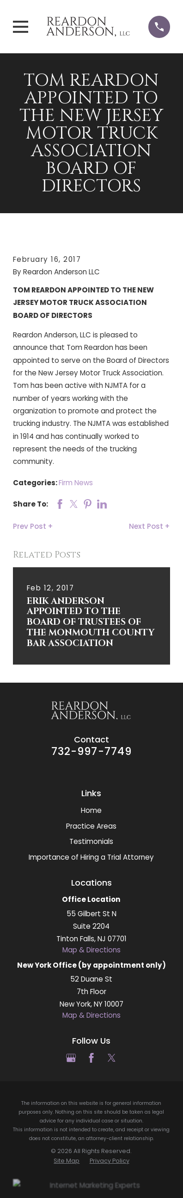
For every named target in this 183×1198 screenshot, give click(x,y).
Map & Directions (91, 950)
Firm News (76, 483)
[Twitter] (111, 1058)
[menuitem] (66, 1161)
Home (91, 810)
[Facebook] (91, 1058)
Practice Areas (91, 826)
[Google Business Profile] (71, 1058)
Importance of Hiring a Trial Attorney (91, 857)
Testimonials (91, 841)
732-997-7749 (91, 751)
